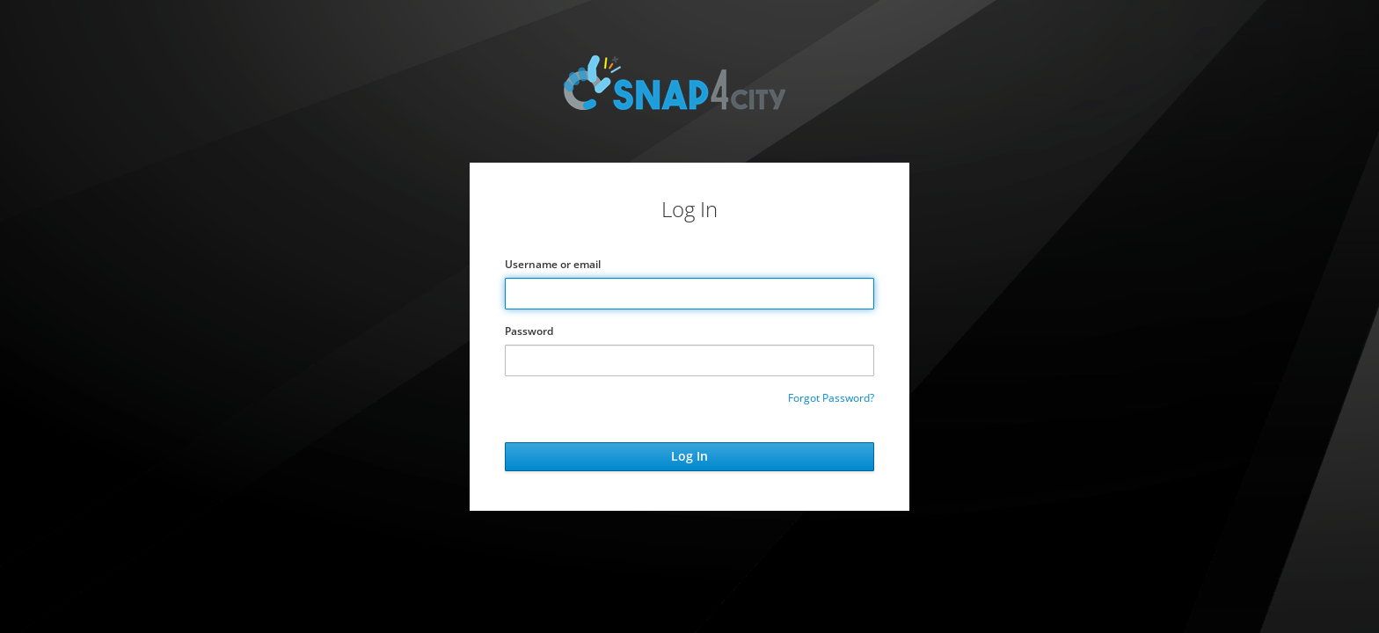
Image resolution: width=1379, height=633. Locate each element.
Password (529, 331)
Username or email (553, 264)
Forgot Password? (831, 397)
